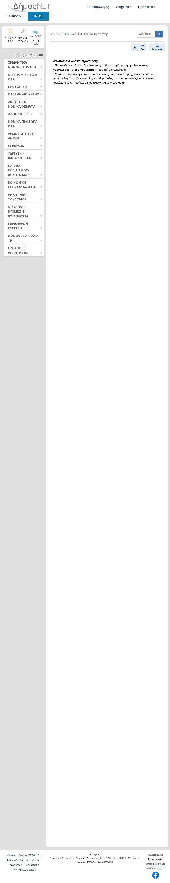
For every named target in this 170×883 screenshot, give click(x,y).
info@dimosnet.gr (155, 863)
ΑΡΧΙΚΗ (77, 34)
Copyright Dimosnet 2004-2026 (24, 855)
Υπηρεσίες (123, 7)
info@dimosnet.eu (155, 868)
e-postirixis (146, 7)
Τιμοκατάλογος (98, 7)
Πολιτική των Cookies (24, 869)
